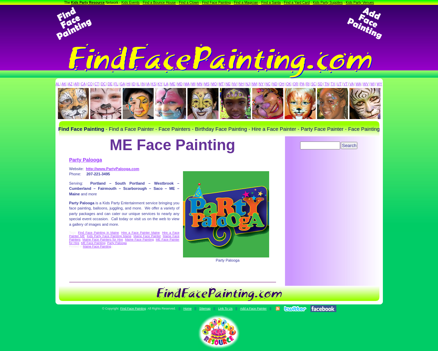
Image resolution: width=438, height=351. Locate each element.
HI (128, 84)
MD (180, 84)
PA (302, 84)
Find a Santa (271, 2)
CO (90, 84)
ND (274, 84)
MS (207, 84)
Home (187, 308)
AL (57, 84)
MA (187, 84)
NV (234, 84)
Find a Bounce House (159, 2)
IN (143, 84)
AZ (70, 84)
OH (281, 84)
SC (313, 84)
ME (172, 84)
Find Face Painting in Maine (98, 232)
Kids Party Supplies (328, 2)
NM (254, 84)
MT (221, 84)
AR (76, 84)
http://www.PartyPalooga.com (112, 169)
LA (166, 84)
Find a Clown (189, 2)
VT (345, 84)
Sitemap (205, 308)
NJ (247, 84)
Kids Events (130, 2)
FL (116, 84)
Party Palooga (85, 160)
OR (295, 84)
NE (227, 84)
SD (320, 84)
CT (96, 84)
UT (339, 84)
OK (288, 84)
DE (110, 84)
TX (333, 84)
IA (148, 84)
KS (153, 84)
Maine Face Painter (147, 236)
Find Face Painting (216, 2)
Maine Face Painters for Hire (102, 239)
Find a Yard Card (297, 2)
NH (241, 84)
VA (351, 84)
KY (160, 84)
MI (193, 84)
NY (261, 84)
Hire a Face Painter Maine (140, 232)
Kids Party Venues (360, 2)
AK (64, 84)
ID (133, 84)
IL (138, 84)
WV (365, 84)
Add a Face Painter (253, 308)
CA (83, 84)
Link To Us (225, 308)
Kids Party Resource (88, 2)
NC (267, 84)
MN (200, 84)
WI (372, 84)
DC (103, 84)
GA (122, 84)
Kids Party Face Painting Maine (109, 236)
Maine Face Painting (139, 239)
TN (326, 84)
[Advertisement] (219, 23)
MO (214, 84)
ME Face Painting (93, 243)
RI (307, 84)
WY (379, 84)
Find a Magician (246, 2)
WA (358, 84)
